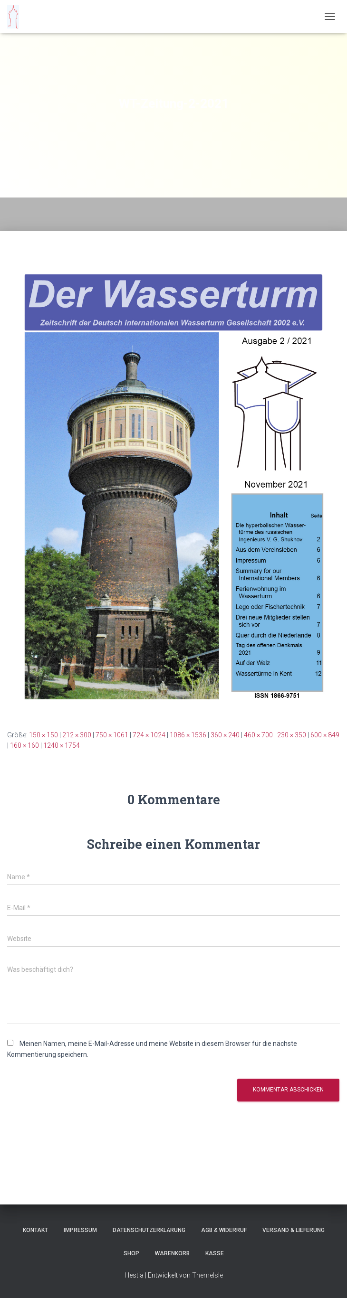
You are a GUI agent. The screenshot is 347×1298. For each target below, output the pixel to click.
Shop (131, 1253)
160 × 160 (24, 745)
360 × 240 (225, 735)
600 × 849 (324, 735)
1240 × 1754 (61, 745)
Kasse (214, 1253)
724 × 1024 (149, 735)
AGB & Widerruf (224, 1230)
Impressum (80, 1230)
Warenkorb (172, 1253)
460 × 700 (258, 735)
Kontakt (35, 1230)
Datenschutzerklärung (149, 1230)
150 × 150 (43, 735)
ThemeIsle (207, 1275)
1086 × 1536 (188, 735)
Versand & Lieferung (293, 1230)
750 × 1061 (112, 735)
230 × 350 (291, 735)
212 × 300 (76, 735)
